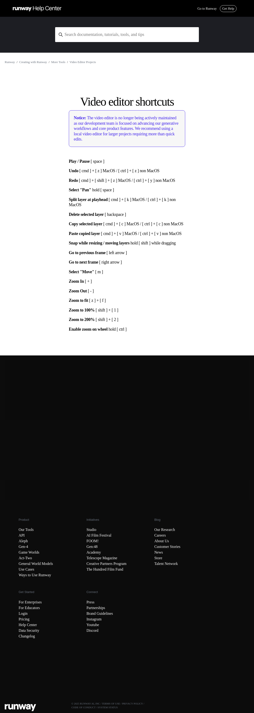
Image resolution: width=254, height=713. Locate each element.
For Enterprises (30, 602)
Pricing (24, 619)
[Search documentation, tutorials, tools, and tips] (127, 34)
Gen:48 (92, 547)
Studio (91, 530)
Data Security (29, 630)
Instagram (94, 619)
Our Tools (26, 530)
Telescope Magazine (101, 558)
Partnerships (95, 608)
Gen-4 (23, 547)
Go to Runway (207, 8)
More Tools (58, 62)
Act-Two (25, 558)
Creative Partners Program (106, 564)
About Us (161, 541)
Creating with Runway (33, 62)
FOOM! (92, 541)
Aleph (23, 541)
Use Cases (26, 569)
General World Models (36, 564)
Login (23, 613)
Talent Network (166, 564)
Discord (92, 630)
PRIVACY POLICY (132, 703)
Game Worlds (29, 552)
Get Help (228, 8)
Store (158, 558)
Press (90, 602)
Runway (10, 62)
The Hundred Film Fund (104, 569)
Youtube (92, 625)
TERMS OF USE (111, 703)
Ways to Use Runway (35, 575)
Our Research (164, 530)
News (158, 552)
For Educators (29, 608)
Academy (93, 552)
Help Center (28, 625)
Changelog (27, 636)
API (22, 535)
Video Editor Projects (83, 62)
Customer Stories (167, 547)
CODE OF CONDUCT (83, 707)
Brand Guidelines (99, 613)
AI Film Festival (98, 535)
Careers (160, 535)
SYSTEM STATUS (108, 707)
